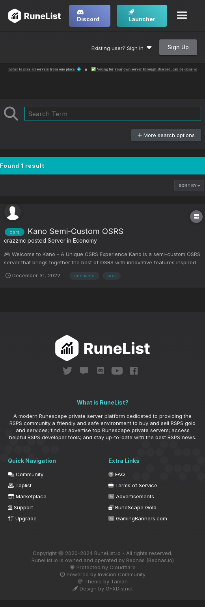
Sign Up (178, 47)
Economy (85, 240)
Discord (88, 15)
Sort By (189, 185)
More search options (166, 135)
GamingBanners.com (137, 518)
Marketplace (27, 496)
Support (20, 507)
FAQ (116, 474)
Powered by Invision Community (102, 574)
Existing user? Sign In (121, 48)
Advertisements (131, 496)
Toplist (20, 485)
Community (25, 474)
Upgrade (22, 518)
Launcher (142, 15)
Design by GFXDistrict (102, 588)
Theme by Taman (103, 581)
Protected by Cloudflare (103, 567)
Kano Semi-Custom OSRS (75, 231)
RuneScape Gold (132, 507)
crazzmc (15, 240)
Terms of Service (132, 485)
